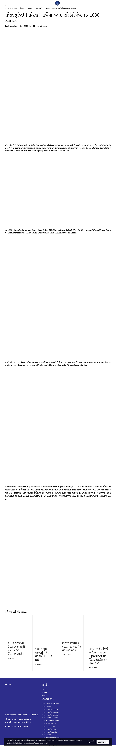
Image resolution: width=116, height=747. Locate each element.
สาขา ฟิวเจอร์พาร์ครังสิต (50, 721)
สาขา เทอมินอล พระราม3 (50, 726)
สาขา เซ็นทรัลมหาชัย (49, 732)
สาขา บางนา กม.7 (48, 706)
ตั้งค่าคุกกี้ (90, 742)
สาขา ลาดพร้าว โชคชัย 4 (50, 703)
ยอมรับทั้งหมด (103, 742)
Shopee (44, 692)
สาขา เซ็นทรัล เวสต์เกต (50, 709)
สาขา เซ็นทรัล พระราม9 (50, 715)
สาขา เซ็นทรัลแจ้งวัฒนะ (50, 718)
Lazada (44, 695)
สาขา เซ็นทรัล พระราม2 (50, 712)
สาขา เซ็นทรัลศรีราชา (49, 723)
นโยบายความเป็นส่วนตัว (28, 743)
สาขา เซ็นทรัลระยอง (49, 729)
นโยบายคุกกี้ (44, 743)
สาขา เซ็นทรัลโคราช (49, 735)
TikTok (44, 690)
